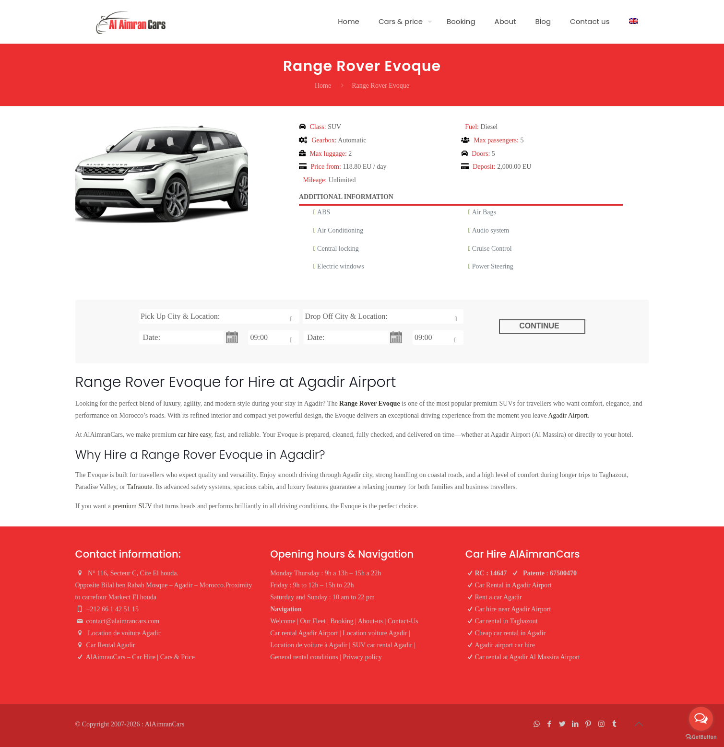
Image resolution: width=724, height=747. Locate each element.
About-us (370, 621)
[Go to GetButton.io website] (701, 737)
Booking (342, 621)
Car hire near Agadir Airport (513, 609)
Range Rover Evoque (369, 403)
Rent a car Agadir (498, 597)
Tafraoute (139, 486)
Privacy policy (362, 657)
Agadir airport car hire (505, 645)
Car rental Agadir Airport (304, 633)
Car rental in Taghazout (506, 621)
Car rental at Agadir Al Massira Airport (527, 657)
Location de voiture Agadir (125, 633)
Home (323, 85)
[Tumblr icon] (614, 724)
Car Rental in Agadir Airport (513, 585)
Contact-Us (403, 621)
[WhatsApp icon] (537, 724)
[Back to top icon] (639, 724)
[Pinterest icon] (588, 724)
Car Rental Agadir (110, 645)
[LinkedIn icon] (575, 724)
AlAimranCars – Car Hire (120, 657)
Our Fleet (312, 621)
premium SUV (132, 506)
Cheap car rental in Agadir (510, 633)
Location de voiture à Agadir (308, 645)
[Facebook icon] (550, 724)
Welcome (283, 621)
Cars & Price (177, 657)
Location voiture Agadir (375, 633)
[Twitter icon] (563, 724)
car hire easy (195, 434)
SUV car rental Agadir (382, 645)
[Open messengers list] (701, 719)
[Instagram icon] (601, 724)
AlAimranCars (164, 724)
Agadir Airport (568, 415)
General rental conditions (304, 657)
